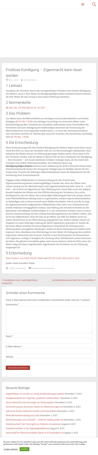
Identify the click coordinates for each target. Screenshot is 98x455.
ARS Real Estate (29, 80)
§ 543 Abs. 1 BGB (24, 121)
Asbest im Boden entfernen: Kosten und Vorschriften (31, 411)
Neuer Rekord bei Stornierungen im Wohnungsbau (30, 402)
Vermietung (20, 268)
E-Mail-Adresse (14, 346)
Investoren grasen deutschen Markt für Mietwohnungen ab (34, 406)
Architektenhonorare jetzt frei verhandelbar (74, 280)
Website (9, 357)
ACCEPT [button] (24, 449)
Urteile (12, 268)
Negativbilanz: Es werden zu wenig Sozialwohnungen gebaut (35, 393)
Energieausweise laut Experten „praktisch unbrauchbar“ (33, 398)
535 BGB (22, 107)
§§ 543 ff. (31, 107)
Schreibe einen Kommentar (42, 268)
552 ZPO (41, 107)
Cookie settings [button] (11, 449)
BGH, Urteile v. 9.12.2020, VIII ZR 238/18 (24, 258)
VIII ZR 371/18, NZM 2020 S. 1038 (63, 258)
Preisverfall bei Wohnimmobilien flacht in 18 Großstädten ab (35, 432)
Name (9, 336)
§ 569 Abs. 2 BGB (19, 137)
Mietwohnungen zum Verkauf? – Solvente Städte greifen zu (34, 419)
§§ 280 (9, 107)
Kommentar (12, 304)
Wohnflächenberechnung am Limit (23, 415)
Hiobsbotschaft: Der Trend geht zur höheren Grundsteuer (33, 424)
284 (15, 107)
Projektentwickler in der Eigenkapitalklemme (28, 428)
